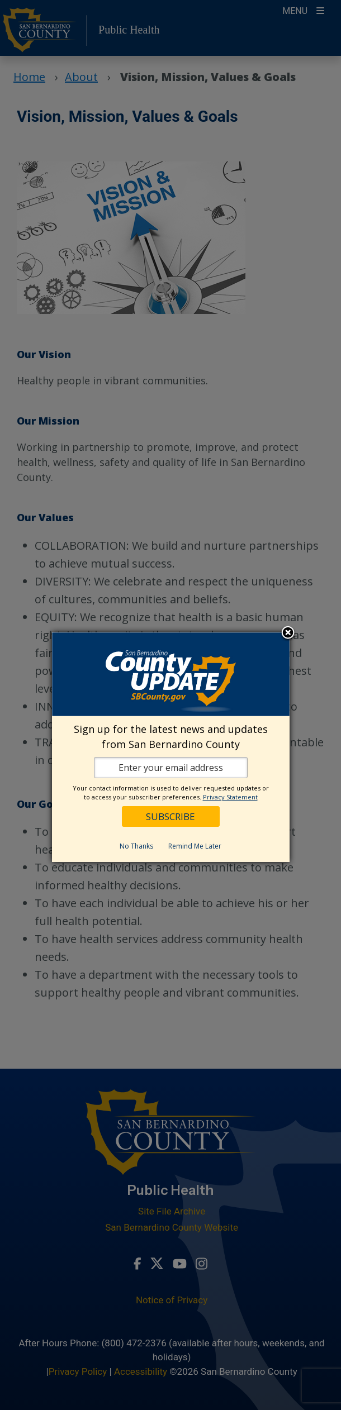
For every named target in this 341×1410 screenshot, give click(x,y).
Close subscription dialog (288, 633)
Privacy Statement (230, 797)
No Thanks (136, 846)
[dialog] (171, 747)
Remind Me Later (194, 846)
